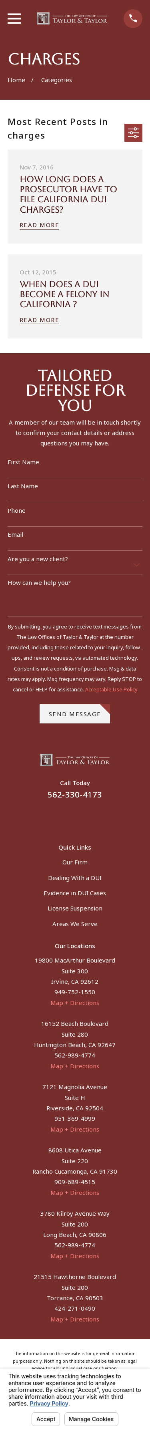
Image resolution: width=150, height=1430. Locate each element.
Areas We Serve (75, 924)
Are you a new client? (38, 558)
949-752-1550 (74, 992)
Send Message (79, 711)
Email (15, 534)
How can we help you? (39, 582)
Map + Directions (74, 1003)
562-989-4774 (74, 1055)
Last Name (23, 485)
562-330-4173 (75, 794)
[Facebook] (65, 816)
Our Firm (75, 862)
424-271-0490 (74, 1308)
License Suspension (75, 908)
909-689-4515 (74, 1182)
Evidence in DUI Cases (75, 893)
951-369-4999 (74, 1118)
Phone (17, 510)
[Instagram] (84, 816)
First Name (23, 461)
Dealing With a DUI (75, 878)
